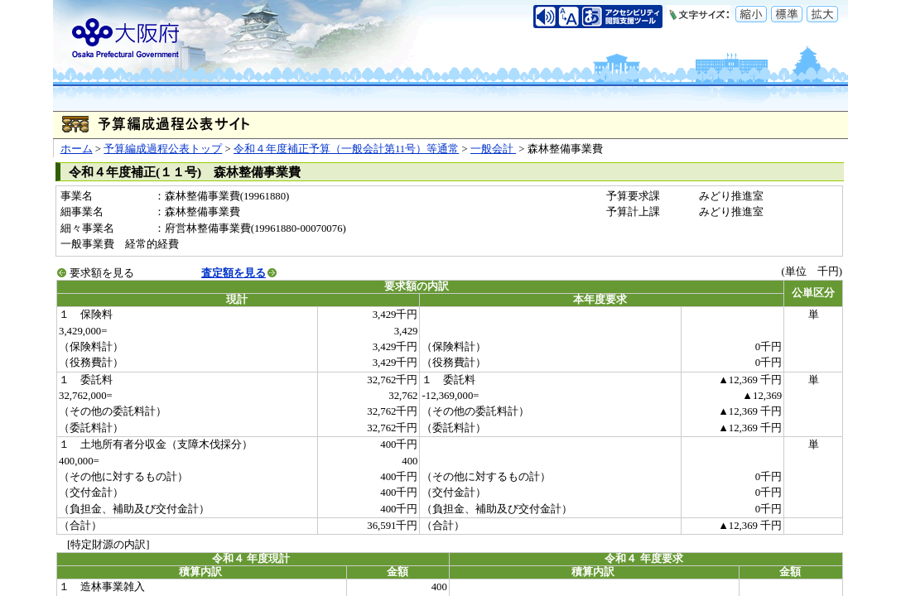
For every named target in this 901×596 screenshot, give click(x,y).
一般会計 (493, 149)
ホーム (76, 149)
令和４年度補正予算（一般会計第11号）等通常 (346, 149)
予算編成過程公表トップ (163, 149)
